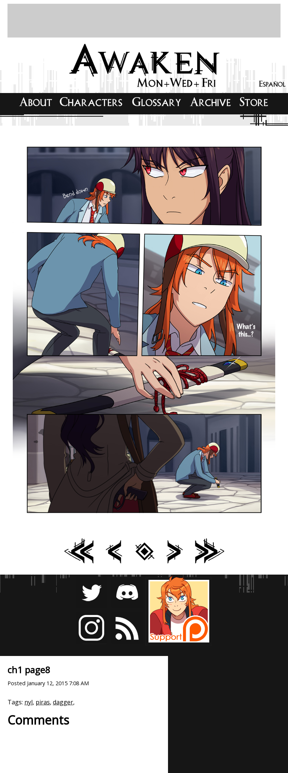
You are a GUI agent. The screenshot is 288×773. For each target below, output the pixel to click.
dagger (63, 702)
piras (43, 702)
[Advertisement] (144, 21)
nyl (28, 702)
